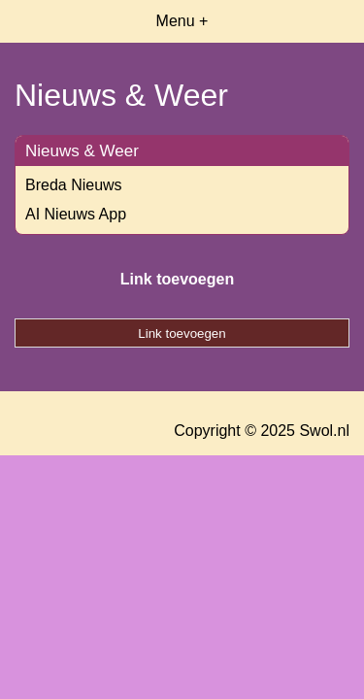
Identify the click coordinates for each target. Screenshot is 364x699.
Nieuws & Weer (82, 151)
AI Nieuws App (75, 214)
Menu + (182, 21)
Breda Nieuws (73, 185)
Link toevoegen (177, 279)
